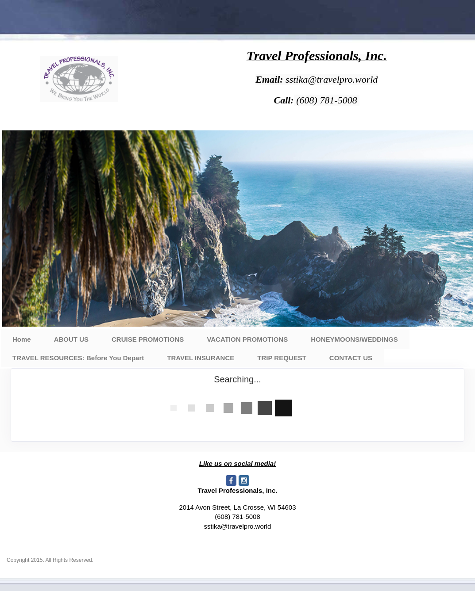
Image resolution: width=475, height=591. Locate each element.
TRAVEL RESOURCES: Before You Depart (78, 358)
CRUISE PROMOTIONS (148, 339)
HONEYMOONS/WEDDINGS (354, 339)
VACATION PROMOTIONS (247, 339)
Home (21, 339)
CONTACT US (350, 358)
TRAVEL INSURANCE (200, 358)
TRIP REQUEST (281, 358)
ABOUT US (71, 339)
